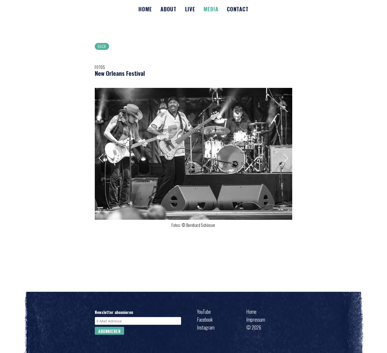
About (168, 9)
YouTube (204, 311)
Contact (238, 9)
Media (211, 9)
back (102, 46)
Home (145, 9)
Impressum (255, 319)
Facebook (205, 319)
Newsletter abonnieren (114, 312)
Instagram (205, 327)
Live (190, 9)
